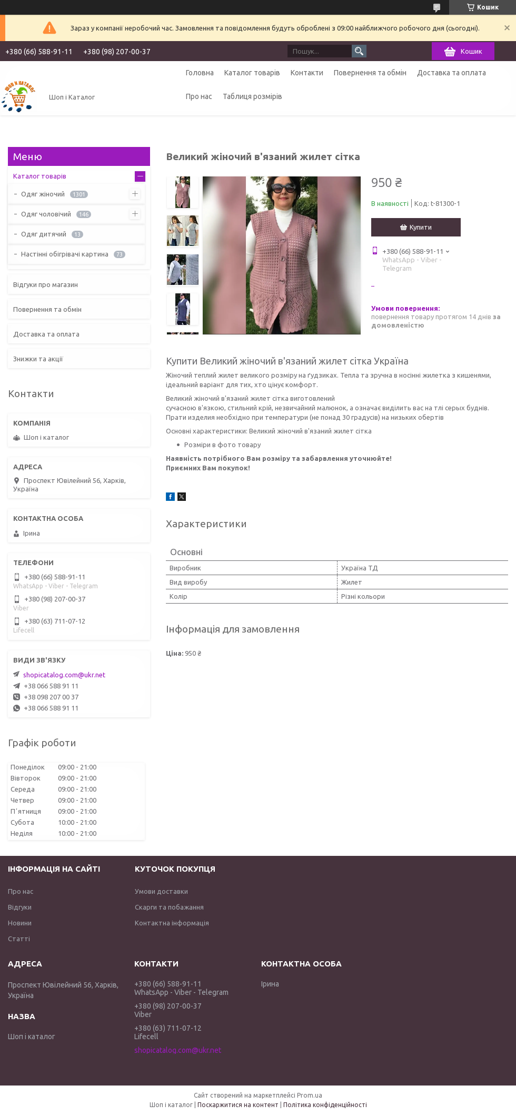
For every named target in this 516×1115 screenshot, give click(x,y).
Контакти (307, 72)
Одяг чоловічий (46, 214)
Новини (20, 922)
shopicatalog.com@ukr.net (64, 674)
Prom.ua (309, 1095)
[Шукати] (359, 51)
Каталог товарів (252, 72)
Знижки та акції (38, 358)
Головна (200, 72)
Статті (19, 938)
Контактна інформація (172, 922)
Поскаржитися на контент (238, 1104)
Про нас (199, 96)
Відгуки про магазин (45, 284)
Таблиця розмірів (252, 96)
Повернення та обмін (370, 72)
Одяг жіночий (43, 194)
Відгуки (20, 907)
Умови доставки (161, 891)
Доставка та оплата (451, 72)
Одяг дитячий (43, 234)
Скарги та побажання (169, 907)
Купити (421, 227)
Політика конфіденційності (325, 1104)
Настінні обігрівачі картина (64, 254)
